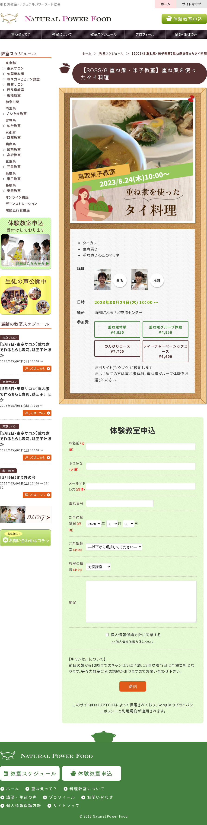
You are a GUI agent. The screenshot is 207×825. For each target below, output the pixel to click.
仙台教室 (14, 125)
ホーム (166, 4)
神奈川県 (12, 101)
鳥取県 (11, 173)
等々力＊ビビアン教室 (23, 79)
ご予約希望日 (76, 523)
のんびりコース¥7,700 (117, 349)
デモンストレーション (21, 203)
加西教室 (14, 149)
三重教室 (14, 166)
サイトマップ (191, 4)
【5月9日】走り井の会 (18, 477)
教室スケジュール (111, 53)
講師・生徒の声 (21, 797)
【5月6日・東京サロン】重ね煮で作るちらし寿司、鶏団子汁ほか (25, 394)
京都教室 (14, 137)
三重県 (11, 161)
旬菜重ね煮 (15, 73)
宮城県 (11, 120)
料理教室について (87, 788)
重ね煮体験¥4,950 (117, 330)
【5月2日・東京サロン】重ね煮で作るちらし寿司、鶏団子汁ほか (25, 438)
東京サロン (15, 68)
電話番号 (76, 503)
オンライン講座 (17, 197)
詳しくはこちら (35, 368)
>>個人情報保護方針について (132, 641)
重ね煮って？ (44, 788)
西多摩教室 (15, 89)
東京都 (11, 62)
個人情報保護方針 (23, 805)
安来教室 (14, 190)
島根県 (11, 185)
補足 (72, 602)
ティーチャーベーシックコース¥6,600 (165, 351)
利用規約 (129, 711)
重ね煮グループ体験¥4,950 (165, 330)
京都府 (11, 132)
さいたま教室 (17, 113)
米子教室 (14, 178)
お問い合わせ (100, 797)
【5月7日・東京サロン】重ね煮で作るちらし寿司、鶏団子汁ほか (25, 349)
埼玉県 (11, 108)
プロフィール (62, 797)
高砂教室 (14, 154)
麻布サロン (15, 84)
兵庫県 (11, 144)
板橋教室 (14, 95)
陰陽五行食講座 (18, 210)
